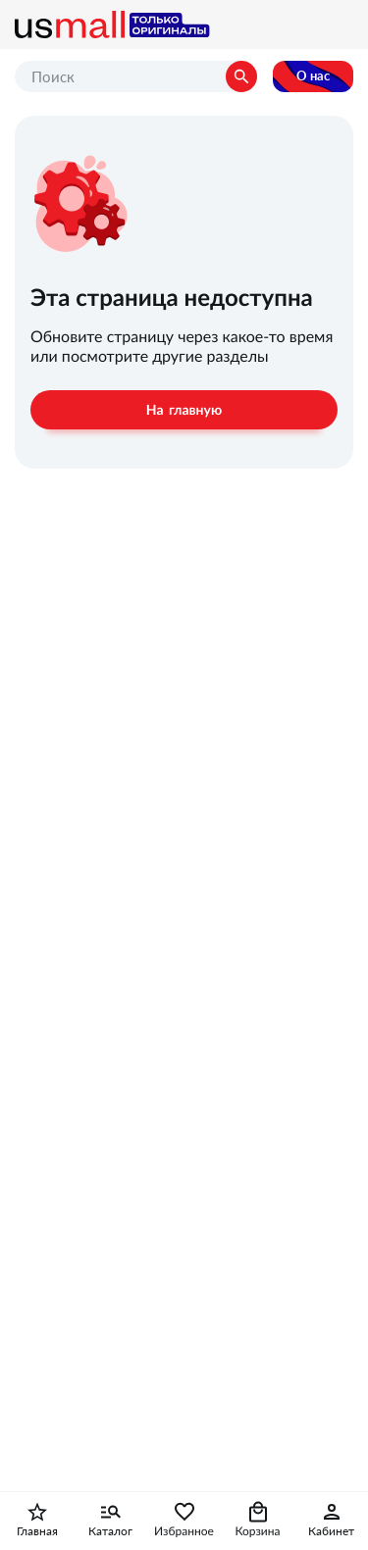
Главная (37, 1531)
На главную (184, 410)
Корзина (257, 1531)
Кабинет (331, 1531)
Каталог (110, 1531)
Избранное (184, 1531)
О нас (313, 76)
